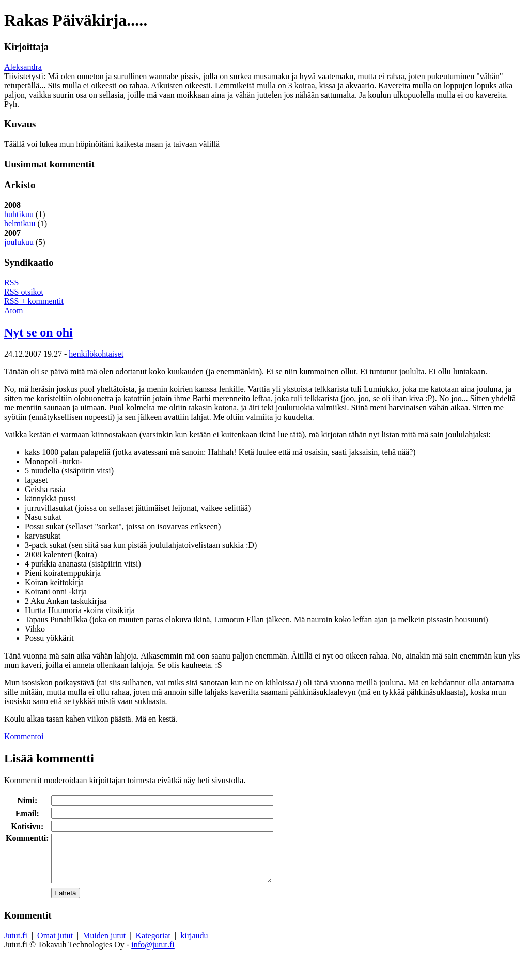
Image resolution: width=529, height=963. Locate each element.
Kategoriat (153, 944)
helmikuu (19, 223)
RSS (11, 282)
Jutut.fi (15, 944)
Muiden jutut (104, 944)
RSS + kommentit (34, 301)
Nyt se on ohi (38, 332)
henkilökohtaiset (96, 353)
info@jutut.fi (153, 954)
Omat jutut (55, 944)
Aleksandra (23, 67)
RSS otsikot (23, 291)
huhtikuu (19, 214)
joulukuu (19, 242)
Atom (13, 310)
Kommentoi (23, 736)
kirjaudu (194, 944)
